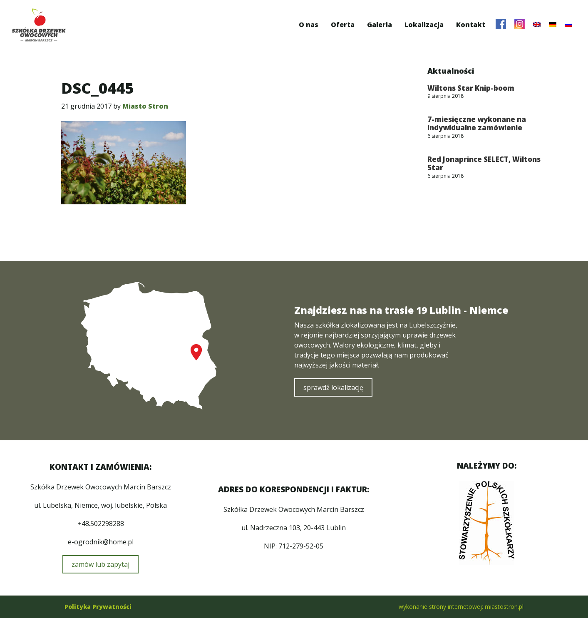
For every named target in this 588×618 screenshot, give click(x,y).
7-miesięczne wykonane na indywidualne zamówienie (476, 123)
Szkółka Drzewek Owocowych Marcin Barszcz (39, 25)
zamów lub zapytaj (100, 564)
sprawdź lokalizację (333, 387)
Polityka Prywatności (98, 607)
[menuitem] (537, 24)
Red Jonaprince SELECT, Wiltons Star (484, 163)
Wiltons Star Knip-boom (470, 88)
